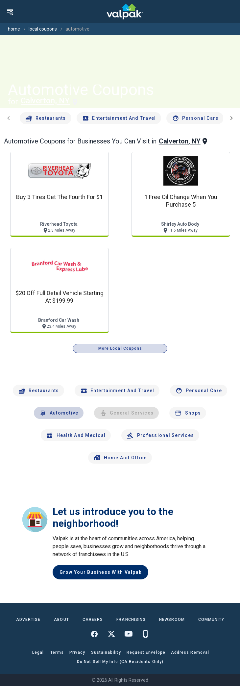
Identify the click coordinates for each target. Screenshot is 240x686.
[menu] (9, 11)
